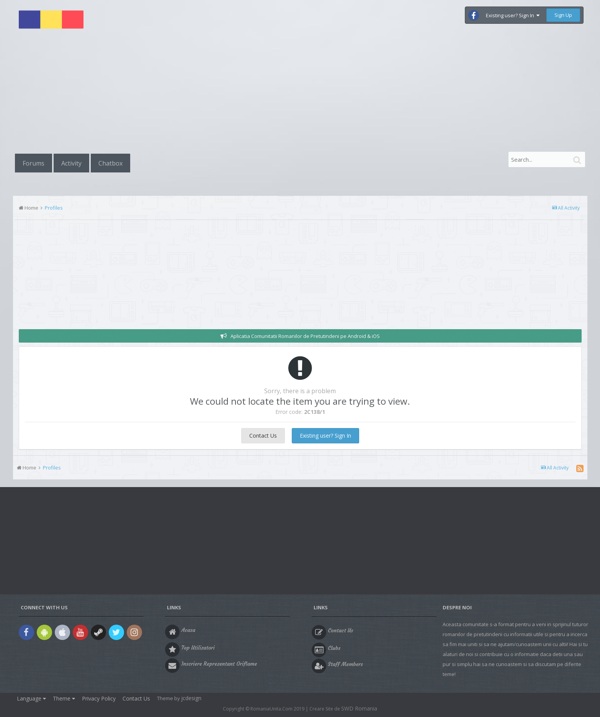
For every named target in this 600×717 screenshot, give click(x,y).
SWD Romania (359, 708)
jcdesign (191, 698)
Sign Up (563, 14)
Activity (71, 163)
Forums (33, 163)
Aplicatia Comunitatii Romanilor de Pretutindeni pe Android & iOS (305, 336)
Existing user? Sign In (513, 15)
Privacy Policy (99, 698)
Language (31, 698)
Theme (64, 698)
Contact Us (263, 435)
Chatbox (110, 163)
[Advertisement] (300, 92)
